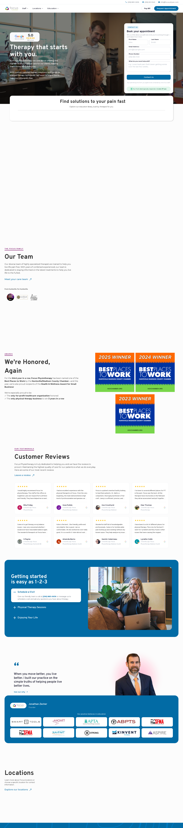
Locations (37, 8)
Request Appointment (166, 8)
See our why (21, 692)
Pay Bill (147, 8)
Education (53, 8)
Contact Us (149, 77)
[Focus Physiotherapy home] (12, 8)
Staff (25, 8)
